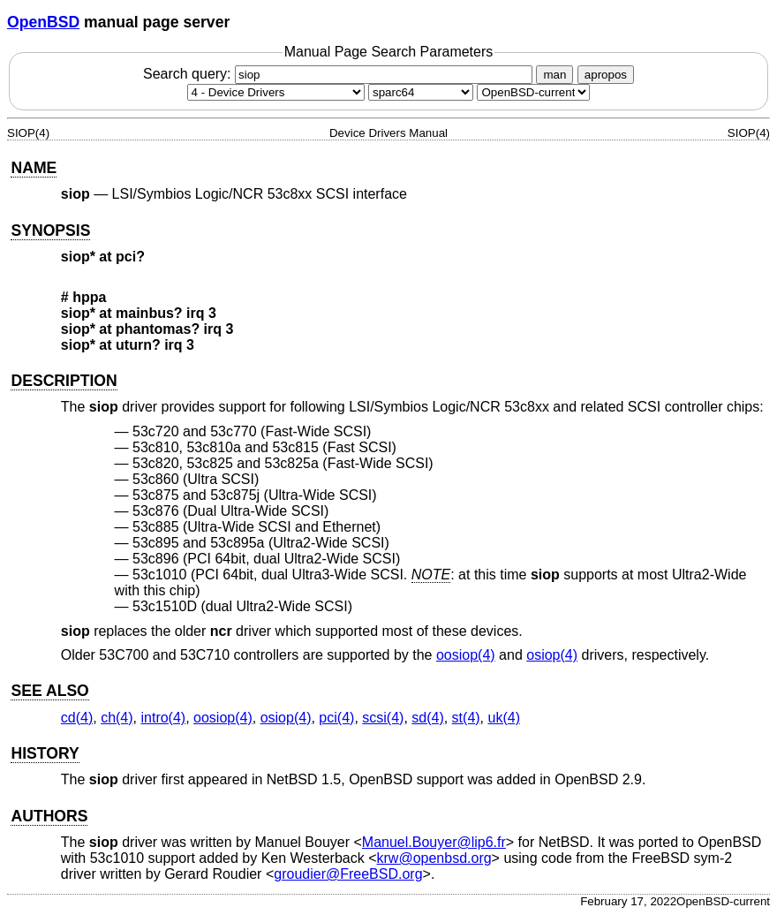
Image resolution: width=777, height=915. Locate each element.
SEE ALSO (49, 690)
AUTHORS (49, 816)
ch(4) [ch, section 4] (116, 717)
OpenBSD (43, 22)
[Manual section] (276, 92)
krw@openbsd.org (434, 858)
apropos (606, 74)
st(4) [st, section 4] (466, 717)
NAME (34, 168)
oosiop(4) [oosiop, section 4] (465, 654)
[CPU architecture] (420, 92)
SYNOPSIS (50, 230)
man (554, 74)
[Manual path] (533, 92)
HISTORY (45, 753)
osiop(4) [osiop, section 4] (551, 654)
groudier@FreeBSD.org (348, 873)
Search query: (340, 73)
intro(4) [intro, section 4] (162, 717)
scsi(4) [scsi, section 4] (383, 717)
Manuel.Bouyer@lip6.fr (434, 842)
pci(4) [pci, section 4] (336, 717)
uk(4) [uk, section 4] (504, 717)
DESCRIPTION (64, 380)
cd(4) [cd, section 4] (77, 717)
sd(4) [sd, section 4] (427, 717)
